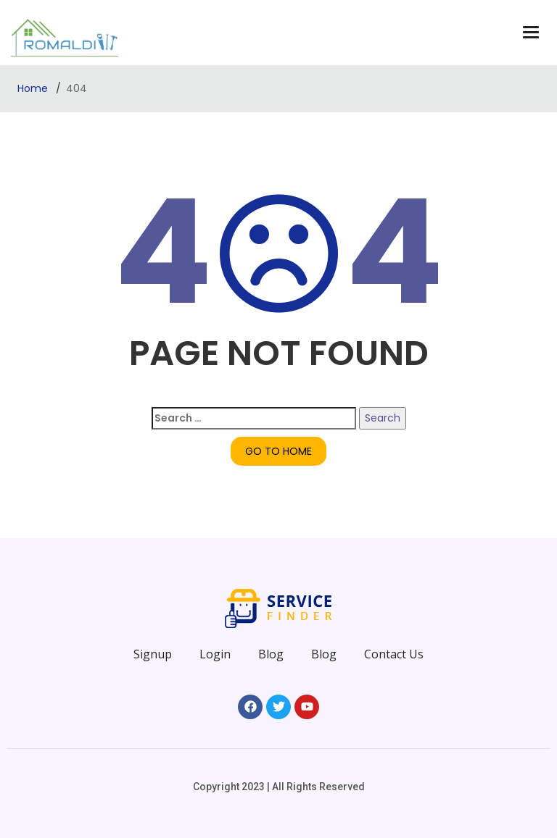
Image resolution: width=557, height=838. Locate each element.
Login (215, 654)
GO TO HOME (278, 451)
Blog (271, 654)
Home (34, 88)
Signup (152, 654)
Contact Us (394, 654)
